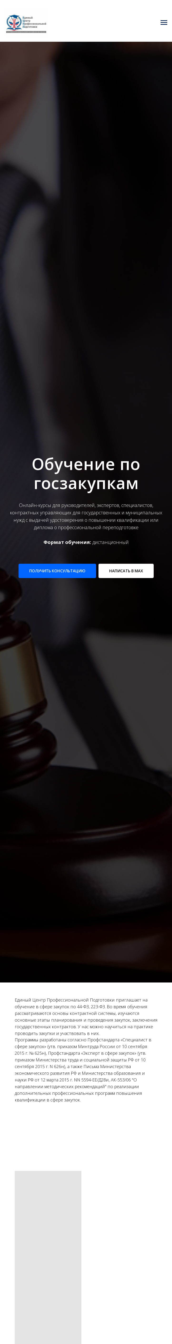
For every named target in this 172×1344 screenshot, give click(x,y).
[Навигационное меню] (164, 22)
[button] (57, 571)
